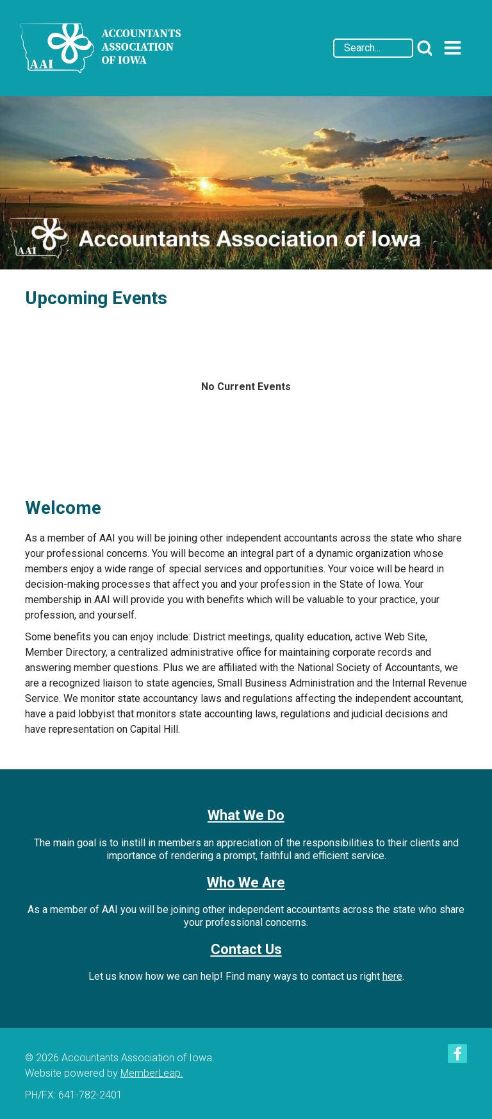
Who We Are (246, 883)
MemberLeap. (151, 1073)
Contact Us (246, 949)
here (392, 976)
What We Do (246, 815)
